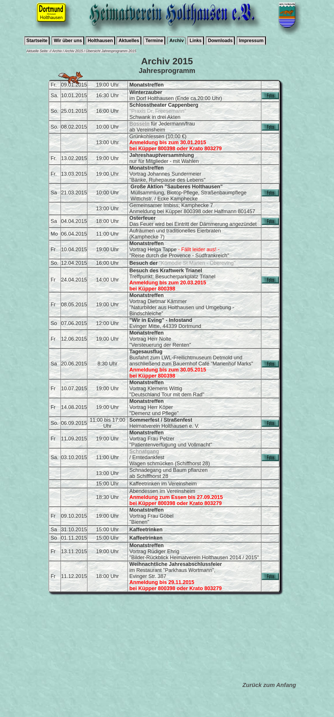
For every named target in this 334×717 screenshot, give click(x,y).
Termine (154, 40)
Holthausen (100, 40)
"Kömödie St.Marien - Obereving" (197, 263)
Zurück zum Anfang (269, 685)
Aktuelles (129, 40)
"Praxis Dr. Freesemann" (158, 111)
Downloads (220, 40)
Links (195, 40)
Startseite (37, 40)
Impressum (251, 40)
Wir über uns (68, 40)
